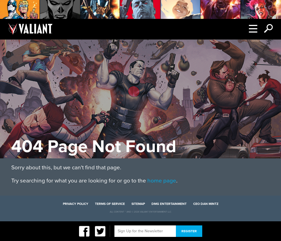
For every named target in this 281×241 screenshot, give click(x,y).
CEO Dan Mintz (205, 204)
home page (161, 180)
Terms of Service (110, 204)
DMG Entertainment (169, 204)
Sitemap (138, 204)
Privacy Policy (75, 204)
